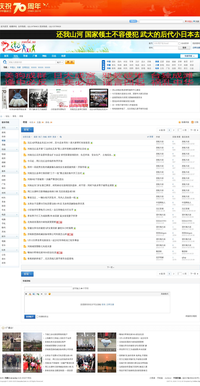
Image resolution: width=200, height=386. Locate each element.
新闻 (113, 68)
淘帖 (44, 56)
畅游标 (159, 251)
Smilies (49, 293)
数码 (137, 68)
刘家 (19, 67)
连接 (174, 68)
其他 (3, 232)
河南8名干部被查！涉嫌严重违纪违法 (46, 179)
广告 (168, 68)
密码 (151, 48)
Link (37, 293)
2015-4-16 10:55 (188, 247)
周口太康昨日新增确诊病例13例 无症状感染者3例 (51, 191)
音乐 (3, 245)
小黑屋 (152, 378)
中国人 (13, 67)
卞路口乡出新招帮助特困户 (56, 334)
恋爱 (162, 62)
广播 (35, 56)
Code (45, 293)
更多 (54, 137)
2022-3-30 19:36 (188, 199)
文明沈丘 (26, 67)
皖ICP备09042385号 (191, 378)
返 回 (163, 130)
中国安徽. (177, 378)
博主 (180, 68)
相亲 (3, 158)
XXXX (34, 67)
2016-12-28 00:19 (188, 211)
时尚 (125, 68)
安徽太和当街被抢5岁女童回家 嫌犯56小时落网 (50, 228)
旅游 (3, 206)
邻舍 (21, 116)
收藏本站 (13, 26)
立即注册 (196, 48)
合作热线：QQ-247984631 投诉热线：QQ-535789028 (39, 26)
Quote (41, 293)
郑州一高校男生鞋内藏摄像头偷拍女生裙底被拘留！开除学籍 (57, 167)
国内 (119, 62)
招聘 (131, 68)
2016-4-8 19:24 (188, 217)
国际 (113, 62)
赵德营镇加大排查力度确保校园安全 (127, 97)
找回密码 (196, 43)
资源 (192, 65)
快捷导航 (188, 56)
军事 (131, 62)
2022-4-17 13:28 (188, 156)
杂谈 (3, 136)
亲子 (192, 62)
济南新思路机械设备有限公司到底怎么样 (47, 234)
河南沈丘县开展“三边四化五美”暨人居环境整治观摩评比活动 (57, 149)
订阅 (196, 122)
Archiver (168, 378)
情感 (119, 65)
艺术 (180, 65)
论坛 (16, 56)
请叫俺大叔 (160, 215)
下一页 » (110, 267)
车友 (3, 210)
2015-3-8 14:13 (188, 253)
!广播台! (9, 328)
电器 (137, 65)
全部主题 (26, 137)
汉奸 (137, 62)
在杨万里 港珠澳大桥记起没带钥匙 (133, 363)
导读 (25, 56)
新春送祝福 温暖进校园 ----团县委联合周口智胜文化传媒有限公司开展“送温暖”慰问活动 (32, 371)
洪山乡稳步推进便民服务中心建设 (126, 90)
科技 (125, 62)
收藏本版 (186, 122)
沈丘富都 (160, 209)
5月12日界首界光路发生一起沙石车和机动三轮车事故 (53, 240)
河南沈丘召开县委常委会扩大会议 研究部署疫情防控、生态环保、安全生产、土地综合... (70, 155)
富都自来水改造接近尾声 (55, 342)
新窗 (151, 137)
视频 (3, 241)
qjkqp (184, 257)
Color (30, 293)
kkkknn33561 (161, 221)
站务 (149, 65)
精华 (50, 137)
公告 (162, 68)
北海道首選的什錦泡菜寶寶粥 (42, 222)
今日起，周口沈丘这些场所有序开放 (45, 161)
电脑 (3, 219)
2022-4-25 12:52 (188, 144)
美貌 (3, 145)
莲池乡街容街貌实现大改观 (123, 101)
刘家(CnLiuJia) (11, 378)
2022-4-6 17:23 (188, 192)
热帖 (45, 137)
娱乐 (143, 65)
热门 (40, 137)
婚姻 (119, 68)
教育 (186, 62)
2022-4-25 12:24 (188, 150)
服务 (125, 65)
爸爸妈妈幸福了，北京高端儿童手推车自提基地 (50, 258)
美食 (3, 202)
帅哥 (174, 65)
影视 (143, 68)
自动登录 (183, 43)
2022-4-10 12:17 (188, 174)
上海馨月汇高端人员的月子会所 (58, 338)
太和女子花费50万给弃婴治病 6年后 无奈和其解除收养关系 (56, 204)
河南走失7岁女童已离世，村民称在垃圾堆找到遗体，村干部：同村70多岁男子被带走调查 (71, 185)
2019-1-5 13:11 (188, 205)
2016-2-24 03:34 (188, 223)
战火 (143, 62)
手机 (3, 223)
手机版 (160, 378)
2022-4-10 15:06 (188, 168)
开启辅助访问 (199, 26)
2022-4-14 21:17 (188, 162)
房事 (180, 62)
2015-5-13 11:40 (188, 241)
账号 (151, 43)
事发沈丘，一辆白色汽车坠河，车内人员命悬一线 (52, 197)
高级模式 (164, 294)
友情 (3, 263)
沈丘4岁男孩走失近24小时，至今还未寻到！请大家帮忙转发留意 (59, 143)
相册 (63, 56)
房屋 (3, 176)
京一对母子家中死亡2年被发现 (125, 105)
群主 (186, 68)
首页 (6, 56)
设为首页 (4, 26)
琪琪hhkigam (161, 233)
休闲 (131, 65)
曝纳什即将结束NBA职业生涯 (42, 252)
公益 (192, 68)
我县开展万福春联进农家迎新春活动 (86, 371)
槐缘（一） (107, 371)
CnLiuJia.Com (21, 381)
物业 (149, 68)
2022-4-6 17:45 (188, 186)
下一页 (193, 130)
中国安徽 (1, 116)
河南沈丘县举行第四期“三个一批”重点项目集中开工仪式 (55, 173)
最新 (36, 137)
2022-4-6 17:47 (188, 180)
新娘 (168, 62)
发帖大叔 (160, 141)
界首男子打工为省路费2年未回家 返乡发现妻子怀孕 (52, 216)
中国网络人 (160, 202)
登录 (103, 304)
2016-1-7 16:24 (188, 229)
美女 (168, 65)
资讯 (113, 65)
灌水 (3, 259)
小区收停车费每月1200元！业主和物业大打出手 (50, 210)
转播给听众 (42, 316)
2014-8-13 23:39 (188, 260)
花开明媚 (160, 257)
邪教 (149, 62)
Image (33, 293)
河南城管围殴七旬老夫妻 (40, 246)
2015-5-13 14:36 (188, 235)
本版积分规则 (191, 316)
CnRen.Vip (196, 381)
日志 (54, 56)
